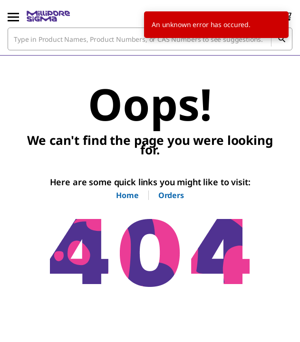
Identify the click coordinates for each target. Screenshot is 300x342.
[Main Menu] (13, 16)
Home (127, 195)
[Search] (281, 39)
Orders (171, 195)
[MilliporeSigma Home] (48, 16)
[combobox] (150, 39)
